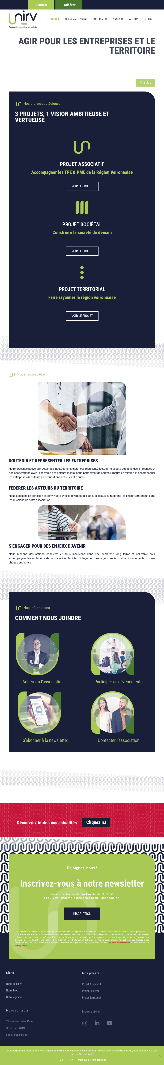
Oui (61, 1059)
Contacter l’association (118, 740)
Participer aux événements (118, 681)
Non (71, 1059)
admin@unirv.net (21, 945)
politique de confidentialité (119, 943)
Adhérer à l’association (43, 681)
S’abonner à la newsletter (45, 740)
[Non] (159, 1055)
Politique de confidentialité (92, 1059)
